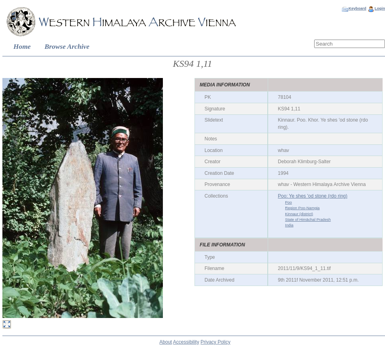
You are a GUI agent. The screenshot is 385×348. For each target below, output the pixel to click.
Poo (288, 202)
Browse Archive (66, 46)
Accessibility (186, 342)
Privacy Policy (216, 342)
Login (380, 8)
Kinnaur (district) (299, 214)
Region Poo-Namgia (302, 208)
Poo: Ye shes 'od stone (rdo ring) (312, 196)
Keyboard (357, 8)
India (289, 225)
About (165, 342)
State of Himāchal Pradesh (308, 219)
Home (22, 46)
